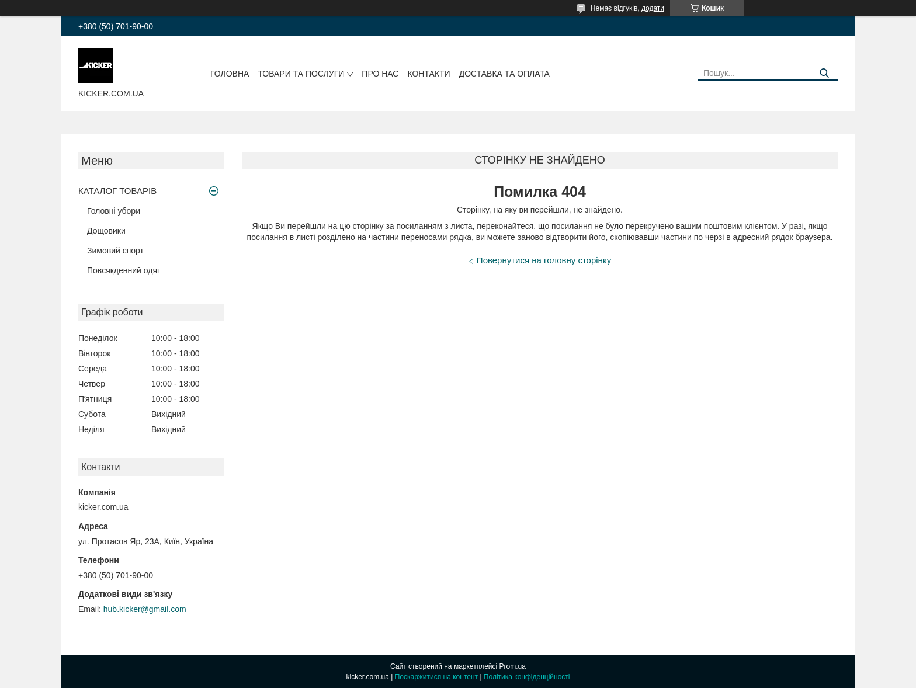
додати (652, 8)
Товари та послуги (301, 73)
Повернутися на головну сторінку (544, 260)
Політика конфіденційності (527, 677)
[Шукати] (824, 73)
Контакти (428, 73)
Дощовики (106, 230)
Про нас (380, 73)
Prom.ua (512, 666)
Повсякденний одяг (123, 270)
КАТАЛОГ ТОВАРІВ (117, 191)
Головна (229, 73)
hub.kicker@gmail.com (144, 609)
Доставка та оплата (504, 73)
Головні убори (113, 211)
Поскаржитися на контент (436, 677)
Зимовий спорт (115, 250)
